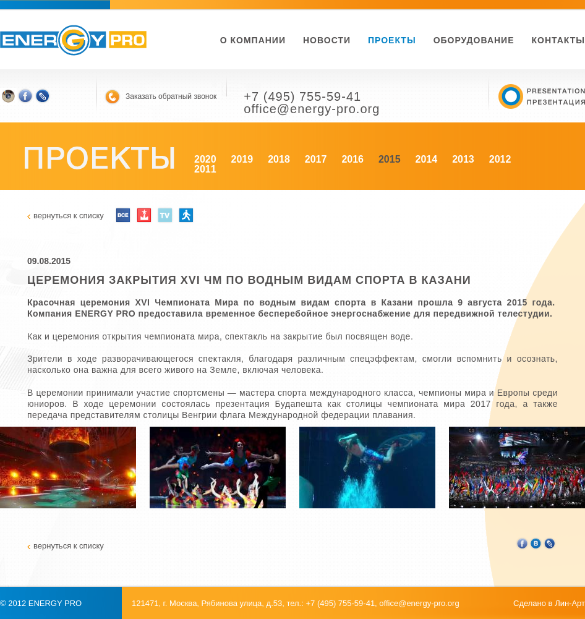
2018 (279, 159)
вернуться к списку (68, 215)
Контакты (558, 40)
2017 (316, 159)
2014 (427, 159)
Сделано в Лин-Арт (549, 603)
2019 (242, 159)
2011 (205, 169)
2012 (500, 159)
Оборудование (474, 40)
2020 (205, 159)
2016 (352, 159)
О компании (253, 40)
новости (327, 40)
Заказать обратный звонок (171, 96)
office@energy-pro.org (419, 603)
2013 (463, 159)
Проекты (392, 40)
